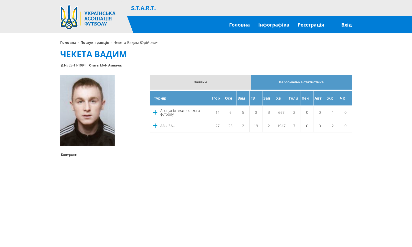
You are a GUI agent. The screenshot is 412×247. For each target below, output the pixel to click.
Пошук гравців (94, 42)
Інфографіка (273, 24)
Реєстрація (311, 24)
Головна (239, 24)
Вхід (346, 24)
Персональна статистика (301, 82)
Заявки (200, 82)
